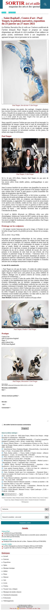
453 (21, 491)
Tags (37, 611)
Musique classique (29, 494)
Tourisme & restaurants (25, 498)
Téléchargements (25, 500)
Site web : (4, 401)
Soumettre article (25, 521)
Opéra (21, 494)
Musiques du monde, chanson (12, 594)
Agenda (25, 526)
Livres (14, 496)
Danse (44, 494)
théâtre (39, 494)
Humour (4, 496)
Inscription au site (31, 611)
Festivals (6, 494)
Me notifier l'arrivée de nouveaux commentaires (17, 424)
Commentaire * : (6, 407)
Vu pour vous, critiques (31, 496)
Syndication (23, 611)
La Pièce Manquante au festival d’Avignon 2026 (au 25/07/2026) (24, 546)
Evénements (38, 498)
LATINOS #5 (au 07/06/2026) (13, 531)
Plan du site (14, 611)
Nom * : (4, 390)
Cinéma (20, 496)
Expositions (12, 12)
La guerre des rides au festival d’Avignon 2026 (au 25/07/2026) (23, 548)
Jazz (10, 496)
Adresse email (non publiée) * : (10, 396)
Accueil (4, 12)
